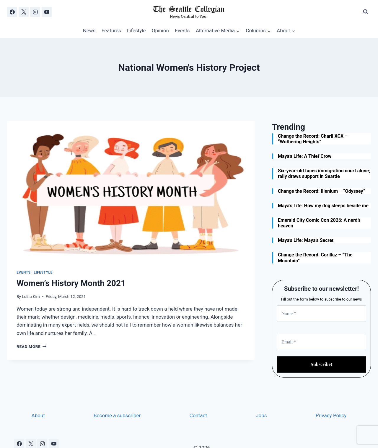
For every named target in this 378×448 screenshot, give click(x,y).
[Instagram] (35, 12)
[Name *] (321, 313)
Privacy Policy (331, 415)
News (89, 30)
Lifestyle (136, 30)
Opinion (160, 30)
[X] (24, 12)
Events (182, 30)
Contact (198, 415)
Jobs (261, 415)
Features (111, 30)
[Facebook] (12, 12)
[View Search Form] (365, 12)
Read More (32, 346)
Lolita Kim (31, 296)
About (38, 415)
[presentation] (131, 190)
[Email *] (321, 342)
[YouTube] (47, 12)
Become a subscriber (117, 415)
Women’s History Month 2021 (71, 283)
